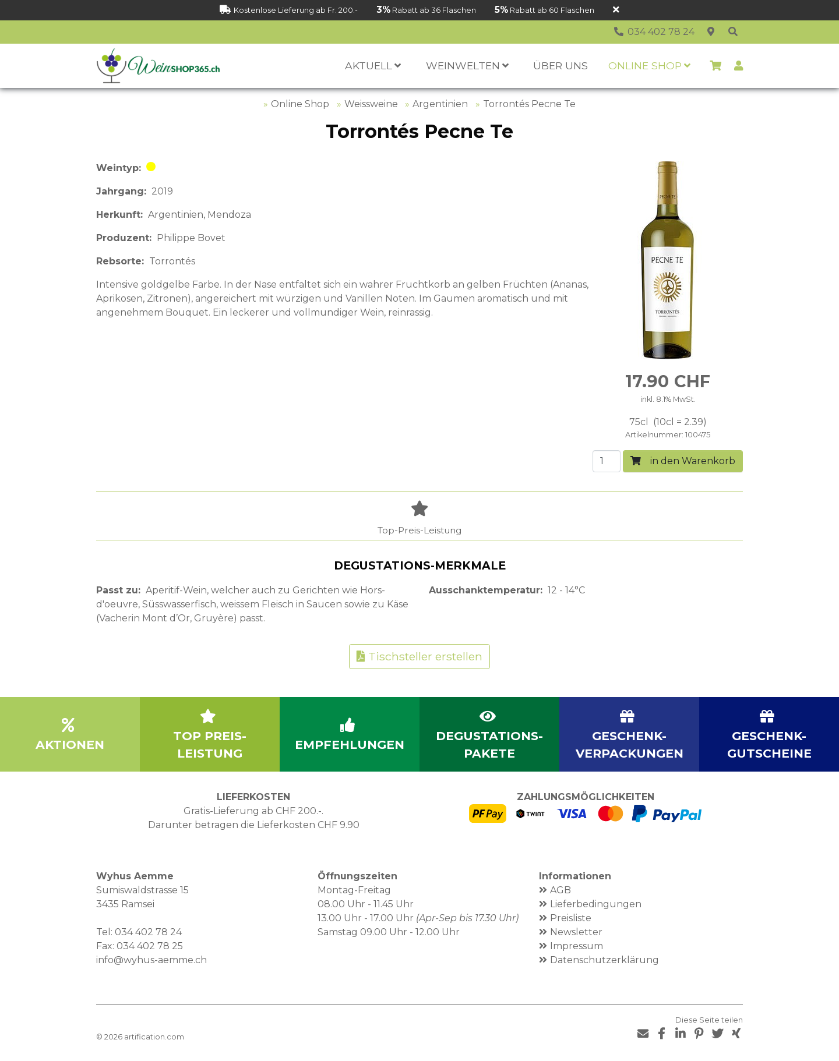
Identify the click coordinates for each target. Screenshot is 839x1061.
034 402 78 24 (148, 932)
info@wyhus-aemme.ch (151, 959)
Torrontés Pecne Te (529, 103)
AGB (560, 890)
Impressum (576, 946)
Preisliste (570, 918)
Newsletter (576, 932)
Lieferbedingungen (595, 904)
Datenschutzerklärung (604, 959)
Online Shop (300, 103)
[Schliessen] (616, 10)
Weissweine (371, 103)
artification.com (154, 1036)
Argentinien (440, 103)
